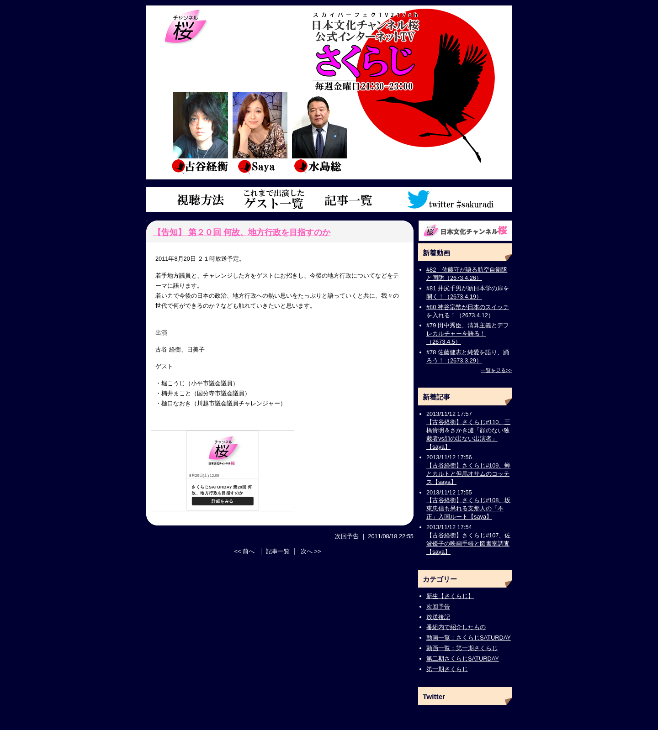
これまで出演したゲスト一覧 (274, 200)
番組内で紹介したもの (456, 627)
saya (259, 132)
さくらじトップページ (408, 49)
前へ (249, 551)
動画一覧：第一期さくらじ (462, 648)
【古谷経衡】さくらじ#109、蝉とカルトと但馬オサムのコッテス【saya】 (468, 473)
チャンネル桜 (186, 27)
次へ (307, 551)
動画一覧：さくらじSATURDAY (468, 637)
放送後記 (438, 617)
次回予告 (347, 536)
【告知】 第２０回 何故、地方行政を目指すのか (241, 232)
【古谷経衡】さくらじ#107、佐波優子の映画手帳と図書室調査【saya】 (468, 543)
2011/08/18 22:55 (391, 536)
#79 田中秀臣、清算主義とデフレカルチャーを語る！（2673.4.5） (467, 333)
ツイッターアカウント (451, 200)
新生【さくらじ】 (450, 596)
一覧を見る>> (496, 370)
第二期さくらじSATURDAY (462, 658)
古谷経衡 (200, 132)
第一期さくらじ (447, 669)
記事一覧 (348, 200)
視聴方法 (198, 200)
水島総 (319, 132)
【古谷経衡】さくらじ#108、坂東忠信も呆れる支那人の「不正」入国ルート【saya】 (468, 508)
